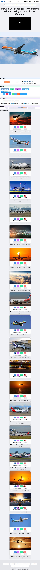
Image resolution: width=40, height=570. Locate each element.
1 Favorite (18, 89)
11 (21, 463)
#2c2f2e (22, 107)
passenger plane (5, 101)
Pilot (12, 103)
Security (37, 103)
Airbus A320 (34, 103)
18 (21, 330)
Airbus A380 (27, 357)
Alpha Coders (3, 1)
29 (21, 240)
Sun (17, 267)
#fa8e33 (24, 107)
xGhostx (17, 82)
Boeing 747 (19, 178)
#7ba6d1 (19, 107)
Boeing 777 (16, 101)
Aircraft (10, 103)
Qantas (22, 421)
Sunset (24, 131)
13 (21, 374)
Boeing (10, 101)
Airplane (7, 103)
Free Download (5, 89)
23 (21, 307)
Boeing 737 (20, 103)
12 (21, 440)
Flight (17, 103)
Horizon (19, 400)
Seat (25, 103)
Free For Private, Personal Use (28, 81)
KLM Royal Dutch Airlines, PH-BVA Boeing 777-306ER (28, 4)
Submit (26, 1)
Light (12, 244)
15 (21, 195)
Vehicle (18, 132)
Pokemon (24, 334)
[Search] (17, 1)
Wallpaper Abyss (8, 4)
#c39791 (26, 107)
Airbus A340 (20, 446)
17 (21, 218)
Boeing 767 (22, 423)
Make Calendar (25, 89)
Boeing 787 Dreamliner (20, 201)
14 (21, 417)
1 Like (12, 89)
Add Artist (7, 82)
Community (31, 1)
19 (21, 172)
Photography (19, 467)
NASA (4, 103)
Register (37, 1)
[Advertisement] (20, 70)
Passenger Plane (15, 131)
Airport (14, 103)
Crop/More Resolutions (6, 91)
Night (15, 244)
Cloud (21, 131)
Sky (19, 131)
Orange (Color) (14, 267)
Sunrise (22, 490)
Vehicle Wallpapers (15, 4)
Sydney (15, 469)
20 (21, 353)
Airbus (23, 103)
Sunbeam (27, 131)
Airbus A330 (24, 469)
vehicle (13, 101)
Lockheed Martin (29, 103)
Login (35, 1)
